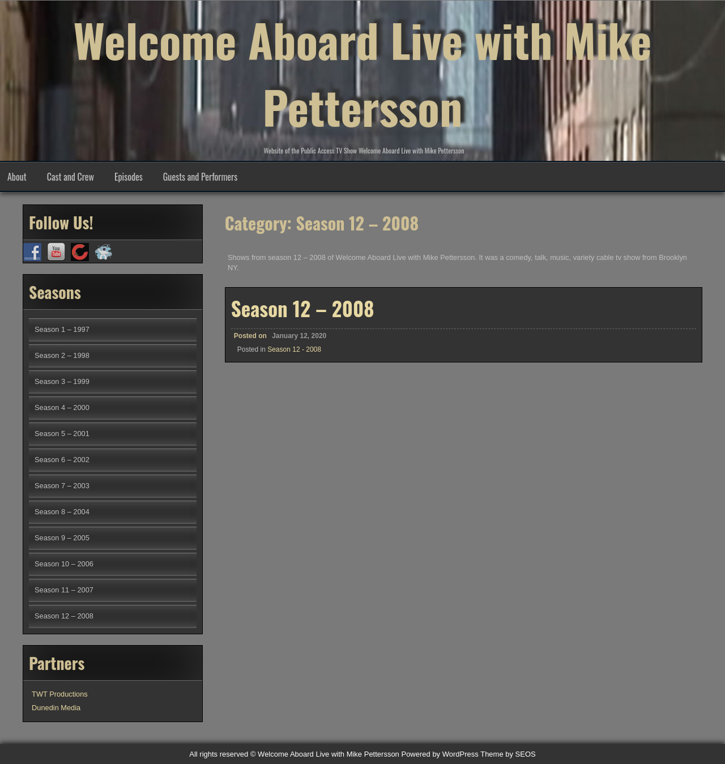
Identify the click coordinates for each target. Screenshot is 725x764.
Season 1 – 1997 (62, 329)
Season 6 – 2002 (62, 459)
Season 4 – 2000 (62, 407)
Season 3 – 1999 (62, 381)
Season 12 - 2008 (294, 349)
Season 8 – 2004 (62, 511)
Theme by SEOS (508, 754)
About (17, 176)
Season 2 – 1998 (62, 355)
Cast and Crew (70, 176)
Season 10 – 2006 (64, 564)
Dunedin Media (56, 707)
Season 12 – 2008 (302, 308)
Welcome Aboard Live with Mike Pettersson (363, 73)
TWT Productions (60, 694)
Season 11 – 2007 (64, 590)
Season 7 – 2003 (62, 485)
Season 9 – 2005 (62, 537)
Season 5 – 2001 (62, 433)
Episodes (128, 176)
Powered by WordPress (439, 754)
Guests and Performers (200, 176)
